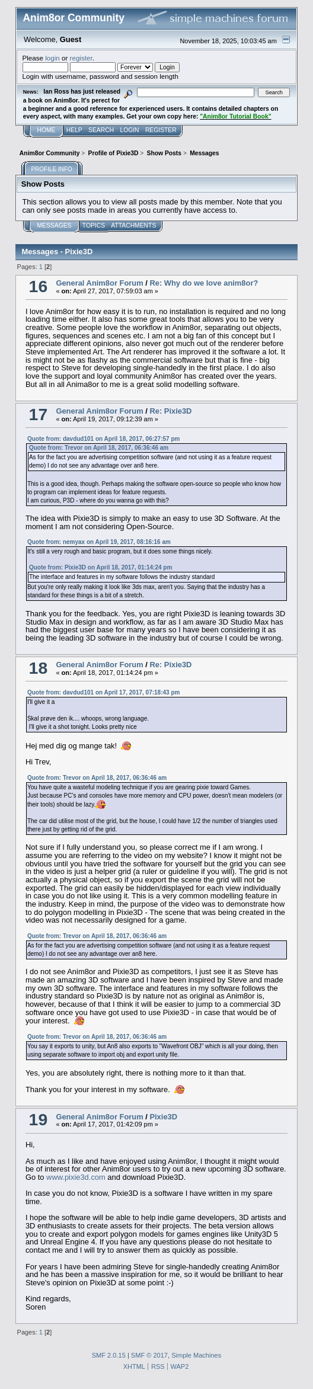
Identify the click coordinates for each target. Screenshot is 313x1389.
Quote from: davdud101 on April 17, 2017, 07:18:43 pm (103, 692)
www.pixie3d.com (76, 1177)
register (81, 58)
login (52, 58)
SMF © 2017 (149, 1355)
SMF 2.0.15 (109, 1355)
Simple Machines (196, 1355)
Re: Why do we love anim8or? (203, 283)
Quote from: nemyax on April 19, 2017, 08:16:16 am (99, 542)
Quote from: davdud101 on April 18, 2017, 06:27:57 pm (103, 439)
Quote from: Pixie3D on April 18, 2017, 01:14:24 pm (100, 567)
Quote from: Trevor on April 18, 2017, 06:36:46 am (98, 447)
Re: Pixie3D (170, 411)
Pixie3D (163, 1116)
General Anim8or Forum (99, 283)
